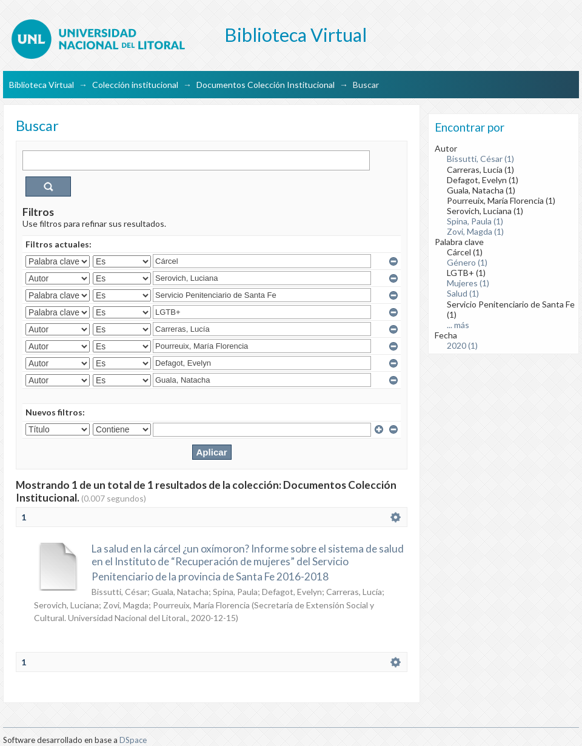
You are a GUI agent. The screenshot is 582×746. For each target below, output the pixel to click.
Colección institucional (135, 84)
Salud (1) (463, 293)
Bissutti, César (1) (480, 158)
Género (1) (467, 262)
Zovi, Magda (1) (475, 231)
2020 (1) (462, 345)
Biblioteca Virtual (41, 84)
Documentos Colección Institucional (265, 84)
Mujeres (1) (468, 283)
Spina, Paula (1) (475, 221)
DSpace (133, 740)
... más (458, 325)
